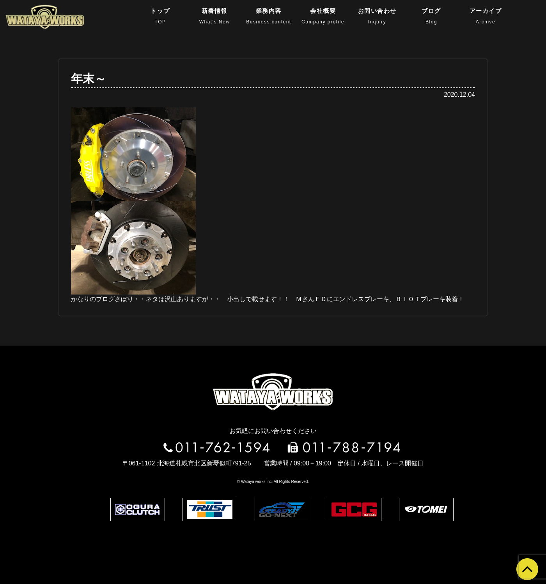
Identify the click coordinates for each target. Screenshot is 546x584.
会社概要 (322, 16)
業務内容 (268, 16)
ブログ (431, 16)
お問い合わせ (377, 16)
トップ (160, 16)
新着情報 (214, 16)
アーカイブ (486, 16)
